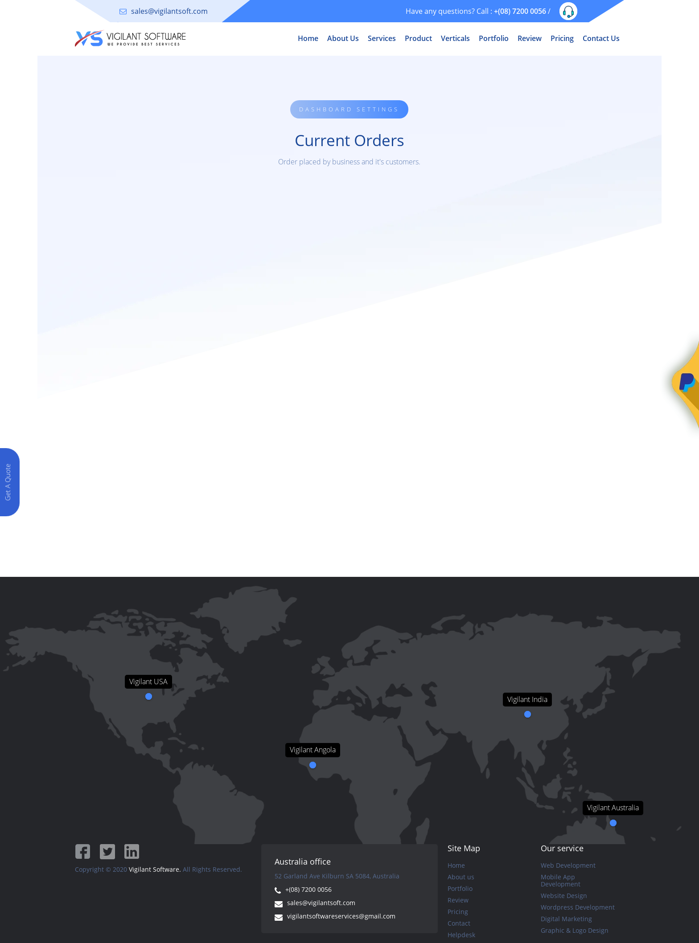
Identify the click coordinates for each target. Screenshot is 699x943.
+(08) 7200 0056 (520, 11)
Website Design (564, 895)
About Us (343, 38)
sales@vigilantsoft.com (169, 11)
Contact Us (601, 38)
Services (382, 38)
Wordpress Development (578, 907)
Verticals (455, 38)
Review (530, 38)
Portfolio (494, 38)
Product (418, 38)
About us (461, 877)
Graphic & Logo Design (575, 930)
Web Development (568, 865)
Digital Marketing (566, 919)
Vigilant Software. (155, 869)
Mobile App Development (560, 881)
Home (308, 38)
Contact (459, 923)
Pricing (562, 38)
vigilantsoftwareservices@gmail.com (341, 916)
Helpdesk (461, 935)
